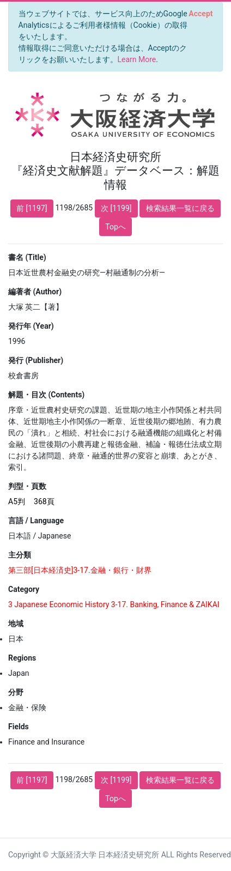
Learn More (137, 59)
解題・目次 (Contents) (46, 394)
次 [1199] (116, 208)
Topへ (115, 226)
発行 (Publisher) (35, 360)
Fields (18, 726)
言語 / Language (36, 520)
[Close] (200, 13)
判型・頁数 (27, 486)
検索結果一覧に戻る (180, 208)
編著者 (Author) (35, 291)
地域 (15, 623)
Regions (22, 658)
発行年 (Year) (31, 326)
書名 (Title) (27, 257)
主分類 (19, 555)
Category (23, 589)
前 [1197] (31, 208)
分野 (15, 692)
